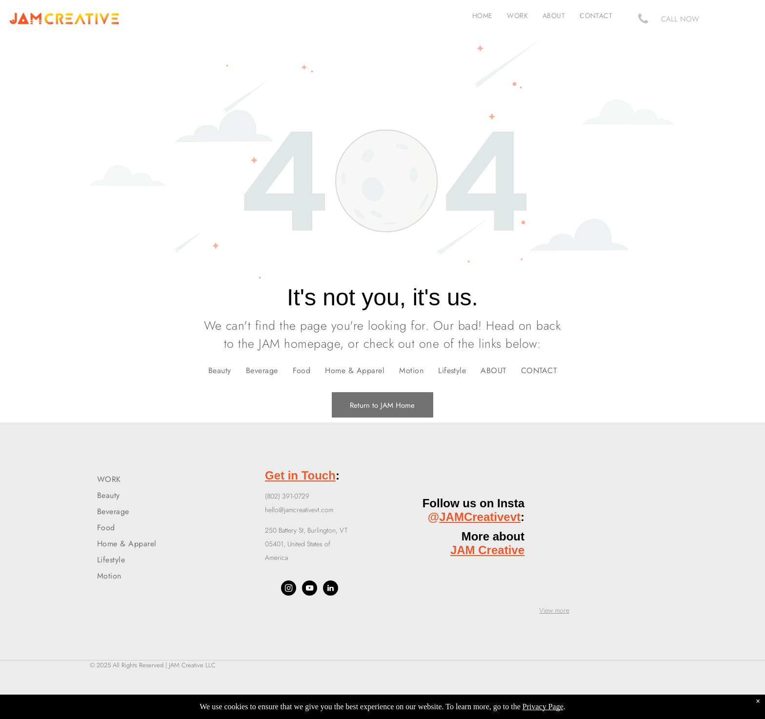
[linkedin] (330, 589)
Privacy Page (543, 706)
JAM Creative (487, 550)
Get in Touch (300, 475)
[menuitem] (482, 15)
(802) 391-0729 (287, 496)
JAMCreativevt (480, 516)
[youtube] (309, 589)
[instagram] (288, 589)
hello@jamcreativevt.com (299, 510)
